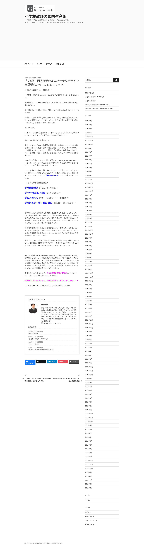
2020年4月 (88, 398)
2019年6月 (88, 437)
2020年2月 (88, 406)
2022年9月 (88, 285)
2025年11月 (89, 140)
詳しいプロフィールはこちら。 (51, 323)
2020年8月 (88, 382)
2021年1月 (88, 363)
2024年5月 (88, 210)
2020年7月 (88, 386)
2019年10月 (89, 421)
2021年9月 (88, 332)
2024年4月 (88, 214)
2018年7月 (88, 480)
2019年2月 (88, 453)
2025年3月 (88, 171)
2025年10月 (89, 144)
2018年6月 (88, 484)
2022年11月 (89, 277)
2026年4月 (88, 121)
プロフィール (29, 64)
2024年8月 (88, 199)
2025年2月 (88, 175)
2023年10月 (89, 234)
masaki (39, 77)
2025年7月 (88, 156)
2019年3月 (88, 449)
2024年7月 (88, 203)
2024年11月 (89, 187)
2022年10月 (89, 281)
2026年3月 (88, 125)
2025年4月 (88, 168)
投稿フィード (89, 516)
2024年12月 (89, 183)
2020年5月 (88, 394)
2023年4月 (88, 257)
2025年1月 (88, 179)
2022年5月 (88, 300)
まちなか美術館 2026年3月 (38, 339)
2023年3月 (88, 261)
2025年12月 (89, 136)
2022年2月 (88, 312)
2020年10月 (89, 375)
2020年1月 (88, 410)
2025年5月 (88, 164)
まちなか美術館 (34, 344)
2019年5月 (88, 441)
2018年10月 (89, 468)
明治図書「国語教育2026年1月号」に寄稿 (99, 108)
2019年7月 (88, 433)
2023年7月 (88, 246)
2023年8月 (88, 242)
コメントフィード (91, 520)
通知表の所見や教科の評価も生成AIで (41, 350)
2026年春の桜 (33, 333)
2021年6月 (88, 343)
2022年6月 (88, 296)
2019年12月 (89, 414)
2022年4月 (88, 304)
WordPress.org (90, 524)
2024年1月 (88, 226)
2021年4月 (88, 351)
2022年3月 (88, 308)
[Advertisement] (72, 39)
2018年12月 (89, 460)
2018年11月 (89, 464)
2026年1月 (88, 132)
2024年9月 (88, 195)
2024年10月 (89, 191)
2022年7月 (88, 292)
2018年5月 (88, 488)
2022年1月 (88, 316)
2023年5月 (88, 253)
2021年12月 (89, 320)
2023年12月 (89, 230)
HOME (39, 64)
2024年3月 (88, 218)
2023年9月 (88, 238)
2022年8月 (88, 289)
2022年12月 (89, 273)
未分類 (40, 331)
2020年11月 (89, 371)
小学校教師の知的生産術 (45, 16)
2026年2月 (88, 129)
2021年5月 (88, 347)
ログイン (88, 512)
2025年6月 (88, 160)
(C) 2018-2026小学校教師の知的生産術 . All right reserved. (43, 543)
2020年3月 (88, 402)
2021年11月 (89, 324)
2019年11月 (89, 417)
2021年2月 (88, 359)
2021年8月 (88, 336)
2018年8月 (88, 476)
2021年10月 (89, 328)
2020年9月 (88, 378)
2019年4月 (88, 445)
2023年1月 (88, 269)
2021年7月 (88, 339)
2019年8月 (88, 429)
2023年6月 (88, 250)
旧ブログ (49, 64)
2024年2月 (88, 222)
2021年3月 (88, 355)
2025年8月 (88, 152)
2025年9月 (88, 148)
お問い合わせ (60, 64)
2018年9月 (88, 472)
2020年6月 (88, 390)
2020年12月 (89, 367)
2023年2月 (88, 265)
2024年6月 (88, 207)
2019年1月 (88, 457)
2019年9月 (88, 425)
